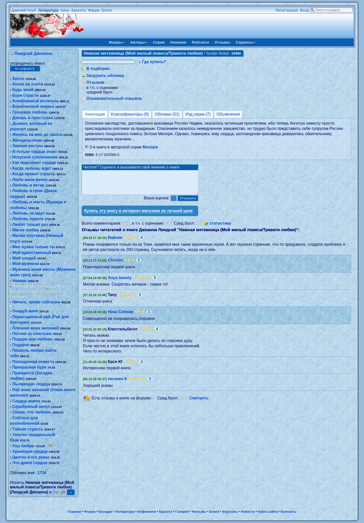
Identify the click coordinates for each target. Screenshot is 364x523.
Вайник (115, 242)
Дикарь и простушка (32, 118)
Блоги (107, 10)
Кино (65, 10)
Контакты (288, 511)
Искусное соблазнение (35, 157)
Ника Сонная (120, 316)
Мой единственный (31, 252)
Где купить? (154, 62)
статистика (220, 228)
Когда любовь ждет (31, 168)
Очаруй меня (25, 311)
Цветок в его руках (30, 457)
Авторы (138, 42)
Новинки (178, 42)
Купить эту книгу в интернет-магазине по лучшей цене (138, 215)
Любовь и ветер (28, 185)
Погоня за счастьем (31, 333)
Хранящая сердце (30, 451)
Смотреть (199, 403)
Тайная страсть (27, 429)
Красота (79, 10)
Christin (115, 265)
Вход (304, 10)
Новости (248, 511)
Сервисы (245, 42)
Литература (48, 10)
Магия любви (25, 230)
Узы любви (23, 446)
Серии (159, 42)
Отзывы (222, 42)
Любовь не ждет (28, 213)
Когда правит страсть (33, 174)
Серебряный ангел (31, 406)
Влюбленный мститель (35, 101)
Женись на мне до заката (37, 134)
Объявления (228, 114)
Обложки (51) (167, 114)
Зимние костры (27, 146)
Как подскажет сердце (34, 162)
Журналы (230, 511)
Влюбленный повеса (33, 106)
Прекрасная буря (29, 367)
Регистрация (287, 10)
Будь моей (22, 90)
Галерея (182, 511)
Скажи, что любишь (31, 412)
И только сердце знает (34, 151)
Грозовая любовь (29, 112)
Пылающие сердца (31, 384)
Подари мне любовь (32, 339)
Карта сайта (268, 511)
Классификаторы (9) (130, 114)
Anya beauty (120, 282)
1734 (41, 473)
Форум (93, 10)
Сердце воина (26, 401)
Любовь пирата (27, 219)
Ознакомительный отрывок (114, 98)
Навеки (19, 281)
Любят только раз (30, 224)
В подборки (98, 68)
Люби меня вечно (29, 180)
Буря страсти (25, 95)
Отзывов (95, 82)
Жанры (117, 42)
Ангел (18, 78)
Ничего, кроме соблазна (36, 302)
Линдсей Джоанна (33, 53)
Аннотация (95, 114)
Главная (74, 511)
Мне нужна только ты (33, 247)
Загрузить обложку (105, 75)
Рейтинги (200, 42)
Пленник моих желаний (35, 328)
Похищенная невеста (33, 362)
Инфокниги (147, 511)
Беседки (105, 511)
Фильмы (199, 511)
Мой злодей (24, 258)
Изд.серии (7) (198, 114)
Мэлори (150, 147)
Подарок (20, 345)
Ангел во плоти (27, 84)
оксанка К (117, 383)
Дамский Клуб (24, 10)
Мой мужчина (25, 264)
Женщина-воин (27, 140)
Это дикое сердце (29, 463)
